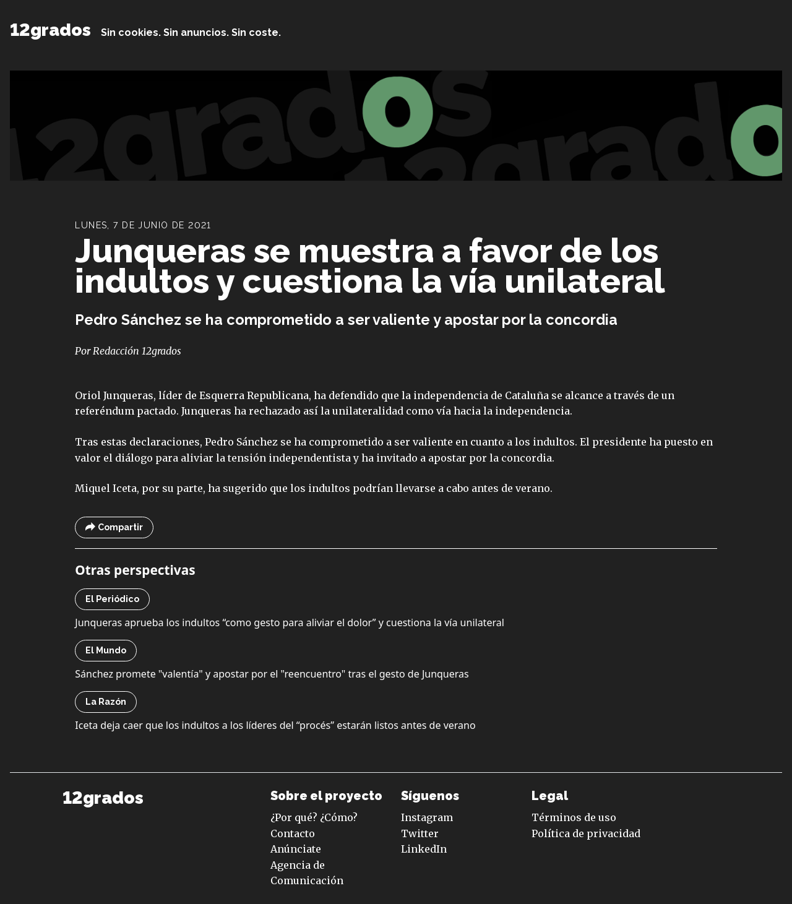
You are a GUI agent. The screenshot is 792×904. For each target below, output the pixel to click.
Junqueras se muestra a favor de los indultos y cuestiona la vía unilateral (370, 266)
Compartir (114, 527)
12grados (50, 30)
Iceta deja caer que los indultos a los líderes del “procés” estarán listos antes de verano (275, 725)
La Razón (105, 702)
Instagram (427, 817)
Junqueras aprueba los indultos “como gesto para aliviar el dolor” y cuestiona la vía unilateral (289, 622)
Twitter (420, 833)
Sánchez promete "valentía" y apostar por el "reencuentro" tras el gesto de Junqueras (271, 674)
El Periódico (112, 599)
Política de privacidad (586, 833)
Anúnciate (295, 849)
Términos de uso (574, 817)
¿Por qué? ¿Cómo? (314, 817)
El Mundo (105, 650)
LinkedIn (424, 849)
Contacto (292, 833)
